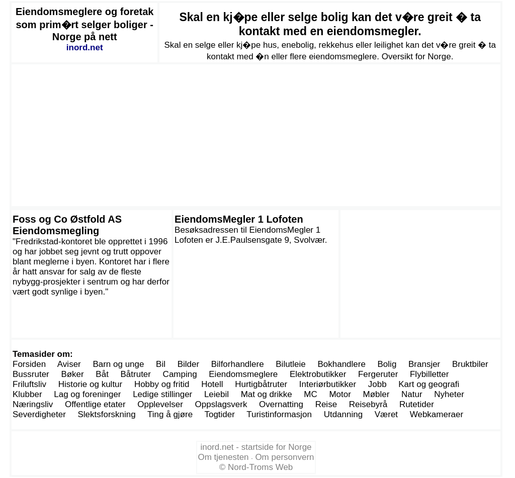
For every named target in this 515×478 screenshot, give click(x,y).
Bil (160, 364)
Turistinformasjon (279, 414)
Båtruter (136, 374)
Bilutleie (291, 364)
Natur (411, 394)
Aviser (69, 364)
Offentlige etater (95, 404)
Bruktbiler (470, 364)
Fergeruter (378, 374)
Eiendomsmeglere (243, 374)
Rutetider (416, 404)
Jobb (377, 384)
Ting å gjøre (170, 414)
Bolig (387, 364)
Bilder (188, 364)
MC (310, 394)
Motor (340, 394)
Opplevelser (160, 404)
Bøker (72, 374)
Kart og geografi (428, 384)
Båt (102, 374)
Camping (180, 374)
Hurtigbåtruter (261, 384)
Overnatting (281, 404)
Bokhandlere (341, 364)
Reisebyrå (368, 404)
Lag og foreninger (87, 394)
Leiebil (216, 394)
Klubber (27, 394)
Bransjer (424, 364)
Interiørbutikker (327, 384)
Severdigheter (39, 414)
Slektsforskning (106, 414)
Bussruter (31, 374)
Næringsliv (33, 404)
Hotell (212, 384)
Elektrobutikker (318, 374)
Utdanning (343, 414)
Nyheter (449, 394)
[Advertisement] (256, 135)
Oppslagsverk (221, 404)
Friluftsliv (29, 384)
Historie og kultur (90, 384)
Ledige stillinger (162, 394)
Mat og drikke (266, 394)
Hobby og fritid (162, 384)
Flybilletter (429, 374)
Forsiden (29, 364)
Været (386, 414)
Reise (326, 404)
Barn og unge (118, 364)
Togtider (219, 414)
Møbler (376, 394)
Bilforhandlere (237, 364)
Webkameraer (436, 414)
